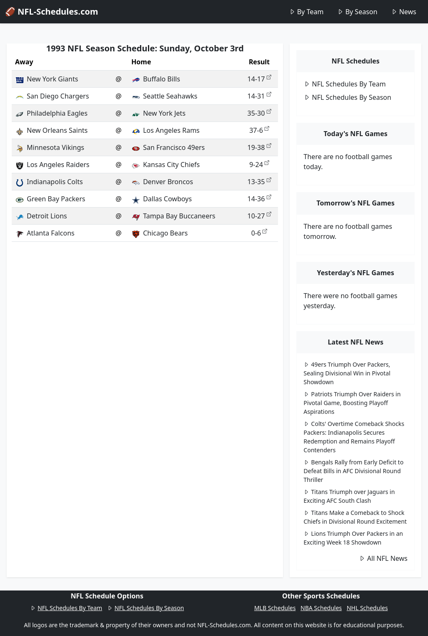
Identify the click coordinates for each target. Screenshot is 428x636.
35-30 (259, 113)
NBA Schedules (321, 608)
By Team (306, 11)
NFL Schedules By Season (347, 97)
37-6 (259, 130)
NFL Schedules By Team (344, 84)
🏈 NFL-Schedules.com (51, 11)
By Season (357, 11)
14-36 (259, 198)
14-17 (259, 79)
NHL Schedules (366, 608)
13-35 (259, 181)
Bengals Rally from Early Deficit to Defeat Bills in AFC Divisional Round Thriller (353, 471)
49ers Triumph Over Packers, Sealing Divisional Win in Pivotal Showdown (346, 373)
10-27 (259, 215)
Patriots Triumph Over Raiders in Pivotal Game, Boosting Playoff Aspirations (351, 403)
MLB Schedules (275, 608)
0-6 (259, 233)
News (403, 11)
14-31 (259, 96)
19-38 (259, 147)
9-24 (259, 164)
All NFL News (383, 558)
